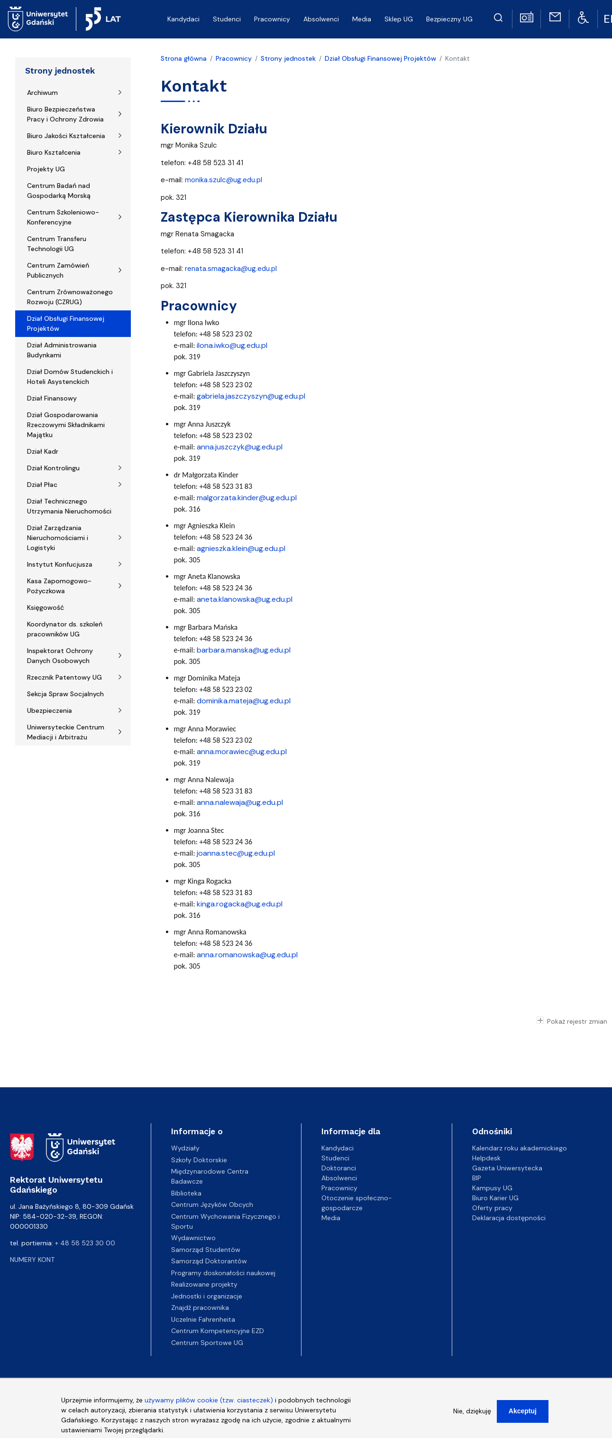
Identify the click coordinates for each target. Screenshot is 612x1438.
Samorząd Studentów (205, 1249)
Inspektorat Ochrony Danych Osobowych (60, 655)
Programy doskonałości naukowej (223, 1273)
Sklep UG (398, 19)
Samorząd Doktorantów (209, 1261)
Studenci (227, 19)
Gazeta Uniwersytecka (507, 1168)
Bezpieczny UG (449, 19)
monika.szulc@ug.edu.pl (223, 180)
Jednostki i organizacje (206, 1296)
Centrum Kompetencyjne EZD (217, 1330)
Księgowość (45, 607)
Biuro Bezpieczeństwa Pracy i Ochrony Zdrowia (65, 114)
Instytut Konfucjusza (59, 564)
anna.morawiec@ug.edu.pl (242, 751)
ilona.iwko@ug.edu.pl (232, 345)
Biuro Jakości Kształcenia (66, 135)
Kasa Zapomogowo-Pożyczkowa (59, 586)
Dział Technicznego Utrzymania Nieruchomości (69, 506)
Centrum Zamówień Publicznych (58, 270)
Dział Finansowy (52, 398)
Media (361, 19)
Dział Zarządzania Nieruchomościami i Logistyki (57, 537)
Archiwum (42, 92)
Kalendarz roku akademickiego (519, 1148)
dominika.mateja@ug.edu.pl (244, 701)
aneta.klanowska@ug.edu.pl (244, 599)
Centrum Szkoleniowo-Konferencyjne (63, 217)
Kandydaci (183, 19)
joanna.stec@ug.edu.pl (236, 853)
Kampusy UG (492, 1188)
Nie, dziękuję (472, 1416)
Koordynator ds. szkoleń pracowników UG (64, 629)
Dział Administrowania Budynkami (62, 350)
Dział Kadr (42, 451)
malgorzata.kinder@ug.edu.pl (247, 498)
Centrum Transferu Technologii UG (56, 243)
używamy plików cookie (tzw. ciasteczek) (209, 1405)
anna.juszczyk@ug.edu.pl (240, 447)
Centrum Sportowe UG (207, 1342)
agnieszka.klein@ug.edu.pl (241, 548)
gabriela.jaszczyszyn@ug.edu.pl (251, 396)
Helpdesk (486, 1158)
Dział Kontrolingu (53, 468)
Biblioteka (186, 1193)
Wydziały (185, 1148)
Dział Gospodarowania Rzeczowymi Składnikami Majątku (66, 425)
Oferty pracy (492, 1208)
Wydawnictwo (193, 1237)
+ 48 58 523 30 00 (85, 1243)
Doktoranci (338, 1168)
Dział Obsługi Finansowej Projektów (65, 323)
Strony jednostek (60, 70)
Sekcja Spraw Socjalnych (65, 694)
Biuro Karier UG (495, 1198)
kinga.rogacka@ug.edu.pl (240, 904)
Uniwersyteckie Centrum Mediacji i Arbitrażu (65, 732)
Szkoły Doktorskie (199, 1160)
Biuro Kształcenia (54, 152)
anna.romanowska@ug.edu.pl (247, 955)
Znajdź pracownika (200, 1307)
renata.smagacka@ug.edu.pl (231, 268)
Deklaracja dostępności (509, 1218)
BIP (476, 1178)
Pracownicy (272, 19)
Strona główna (184, 58)
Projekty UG (46, 169)
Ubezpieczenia (49, 710)
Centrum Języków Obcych (212, 1204)
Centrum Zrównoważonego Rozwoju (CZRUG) (70, 297)
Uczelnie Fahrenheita (203, 1319)
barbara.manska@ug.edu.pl (244, 650)
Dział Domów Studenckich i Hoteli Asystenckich (70, 376)
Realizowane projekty (204, 1284)
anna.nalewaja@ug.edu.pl (240, 802)
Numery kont (32, 1259)
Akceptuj (523, 1416)
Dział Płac (42, 484)
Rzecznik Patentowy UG (64, 677)
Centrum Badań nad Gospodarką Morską (59, 190)
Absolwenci (321, 19)
